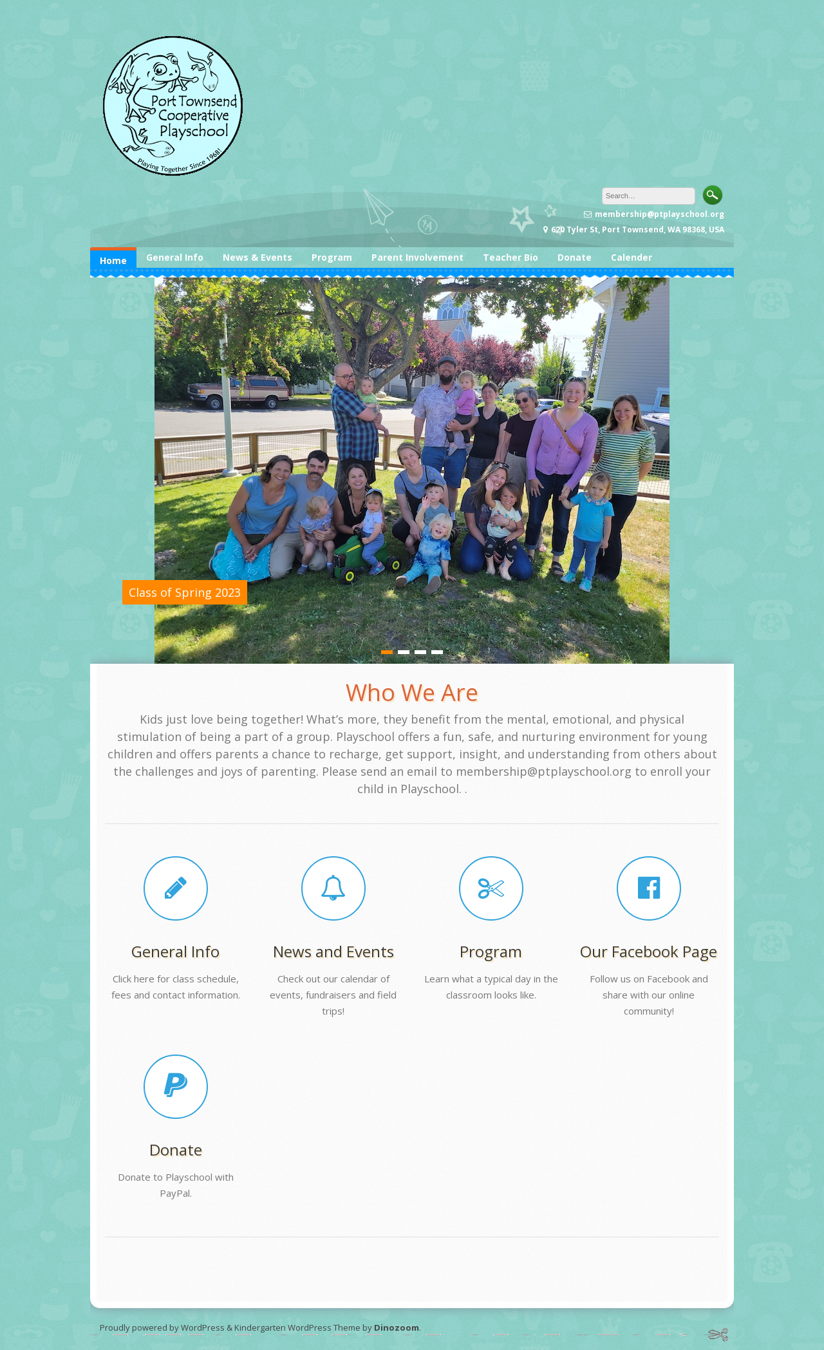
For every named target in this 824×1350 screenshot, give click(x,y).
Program (332, 257)
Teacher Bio (510, 257)
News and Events (333, 951)
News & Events (257, 257)
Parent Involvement (417, 257)
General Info (174, 257)
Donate (574, 257)
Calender (631, 257)
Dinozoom (396, 1327)
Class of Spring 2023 (185, 592)
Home (113, 260)
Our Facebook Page (648, 951)
